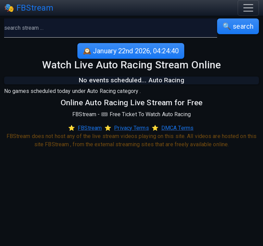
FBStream (90, 128)
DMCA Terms (177, 128)
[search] (110, 28)
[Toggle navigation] (248, 8)
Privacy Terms (131, 128)
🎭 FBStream (28, 8)
